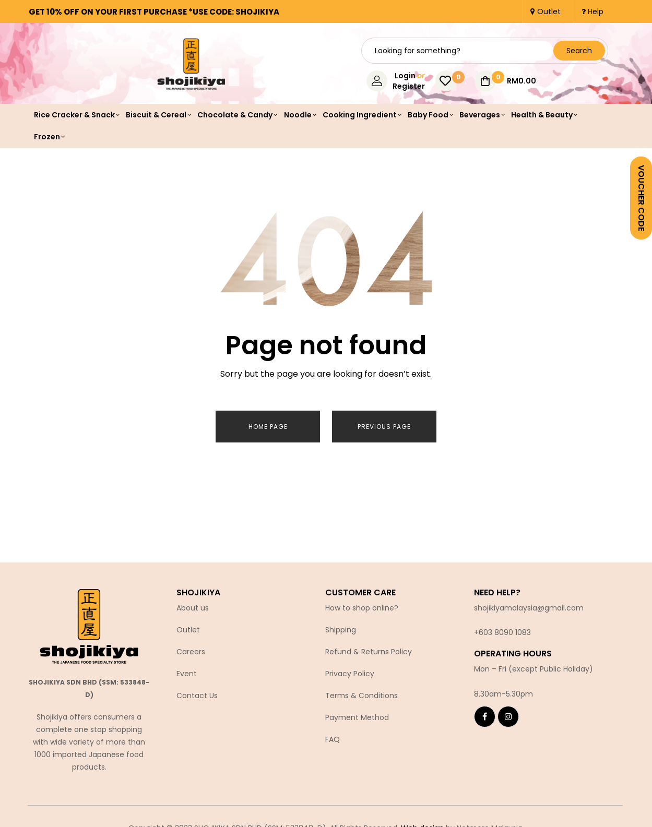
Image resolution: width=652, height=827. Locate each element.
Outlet (188, 625)
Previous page (384, 426)
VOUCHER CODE (641, 198)
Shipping (340, 625)
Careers (190, 647)
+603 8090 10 (498, 627)
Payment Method (357, 713)
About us (192, 603)
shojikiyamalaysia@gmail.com (529, 603)
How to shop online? (361, 603)
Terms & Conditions (361, 691)
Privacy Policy (349, 669)
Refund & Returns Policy (368, 647)
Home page (268, 426)
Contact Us (197, 691)
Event (186, 669)
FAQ (332, 734)
